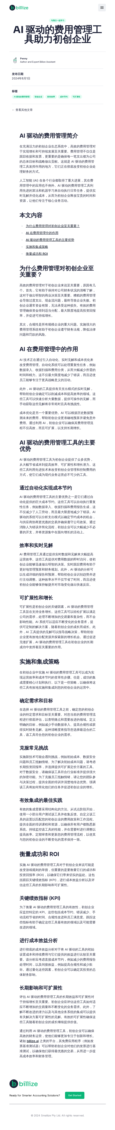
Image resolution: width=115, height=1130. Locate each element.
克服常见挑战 (34, 748)
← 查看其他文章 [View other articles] (22, 109)
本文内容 (31, 215)
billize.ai (33, 1041)
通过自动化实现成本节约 (46, 488)
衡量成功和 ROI (37, 254)
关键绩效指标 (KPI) (40, 898)
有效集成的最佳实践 (41, 800)
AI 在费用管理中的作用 (42, 233)
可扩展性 (76, 97)
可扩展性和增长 (36, 598)
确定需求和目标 (36, 700)
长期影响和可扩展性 (41, 988)
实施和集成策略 (37, 247)
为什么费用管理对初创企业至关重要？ (53, 226)
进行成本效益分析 (39, 940)
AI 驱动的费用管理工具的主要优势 (50, 240)
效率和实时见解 (36, 545)
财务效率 (51, 97)
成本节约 (64, 97)
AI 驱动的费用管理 (22, 97)
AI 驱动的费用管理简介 (49, 135)
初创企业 (38, 97)
